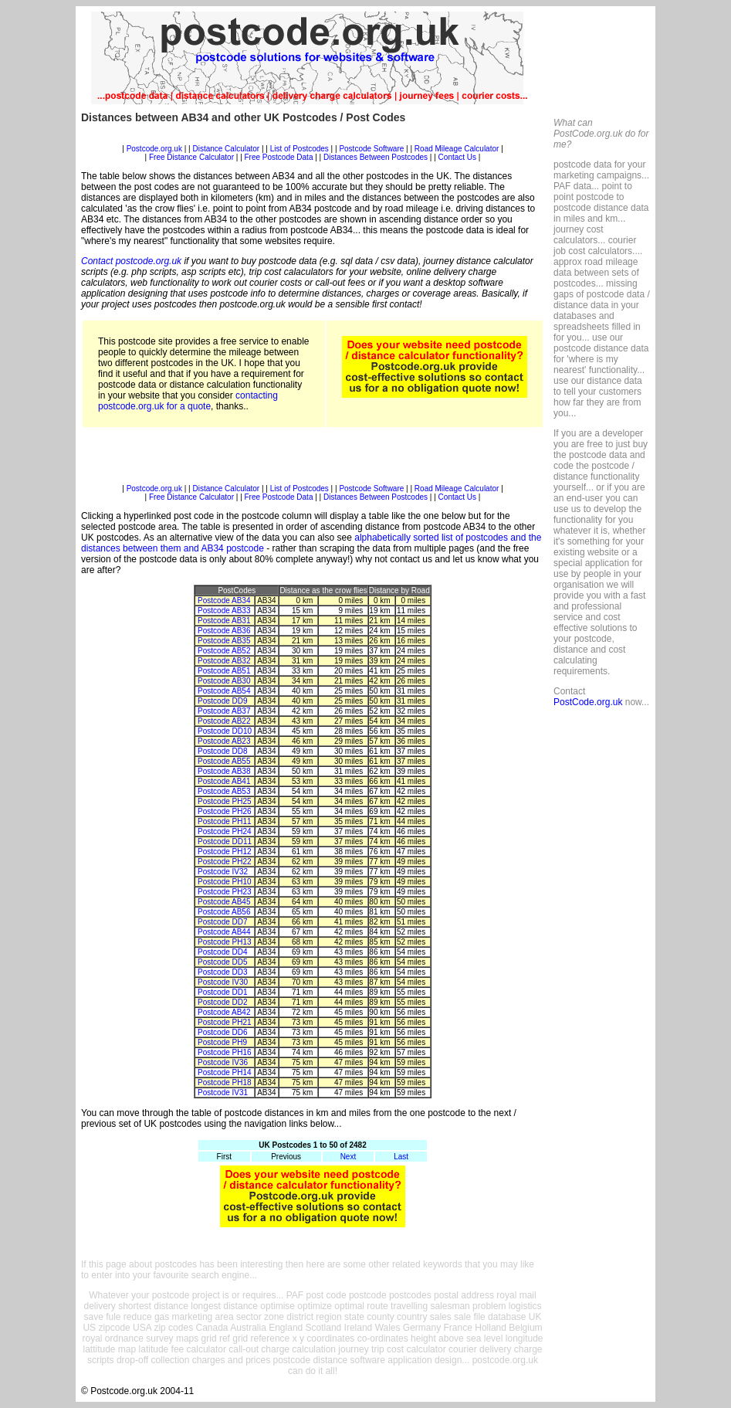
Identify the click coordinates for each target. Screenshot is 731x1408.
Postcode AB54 (224, 691)
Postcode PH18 (225, 1082)
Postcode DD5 (222, 962)
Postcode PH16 (225, 1052)
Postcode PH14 (225, 1072)
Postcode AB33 (224, 610)
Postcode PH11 (225, 821)
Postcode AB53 (224, 791)
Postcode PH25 (225, 801)
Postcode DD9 (222, 701)
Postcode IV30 (223, 982)
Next (348, 1156)
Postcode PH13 (225, 942)
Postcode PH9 (222, 1042)
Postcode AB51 (224, 671)
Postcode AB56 (224, 912)
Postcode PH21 (225, 1022)
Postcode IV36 (223, 1062)
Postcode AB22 (224, 721)
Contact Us (458, 157)
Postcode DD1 (222, 992)
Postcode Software (371, 148)
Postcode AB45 (224, 901)
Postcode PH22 (225, 861)
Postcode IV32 (223, 871)
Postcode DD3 (222, 972)
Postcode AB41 (224, 781)
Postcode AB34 (224, 600)
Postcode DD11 (225, 841)
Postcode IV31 (223, 1092)
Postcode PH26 (225, 811)
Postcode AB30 (224, 681)
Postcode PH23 (225, 891)
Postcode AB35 (224, 640)
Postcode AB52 (224, 650)
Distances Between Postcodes (375, 157)
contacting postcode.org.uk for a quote (188, 401)
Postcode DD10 (225, 731)
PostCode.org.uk (587, 702)
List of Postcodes (299, 148)
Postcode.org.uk (154, 148)
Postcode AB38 (224, 771)
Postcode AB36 (224, 630)
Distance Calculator (225, 148)
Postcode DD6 (222, 1032)
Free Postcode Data (279, 157)
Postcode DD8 (222, 751)
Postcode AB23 (224, 741)
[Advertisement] (312, 138)
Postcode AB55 (224, 761)
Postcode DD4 (222, 952)
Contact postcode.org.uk (131, 261)
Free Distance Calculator (191, 157)
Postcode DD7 (222, 922)
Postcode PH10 (225, 881)
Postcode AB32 (224, 661)
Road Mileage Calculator (457, 148)
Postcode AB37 (224, 711)
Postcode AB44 (224, 932)
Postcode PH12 (225, 851)
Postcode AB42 (224, 1012)
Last (401, 1156)
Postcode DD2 (222, 1002)
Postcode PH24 (225, 831)
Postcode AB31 (224, 620)
